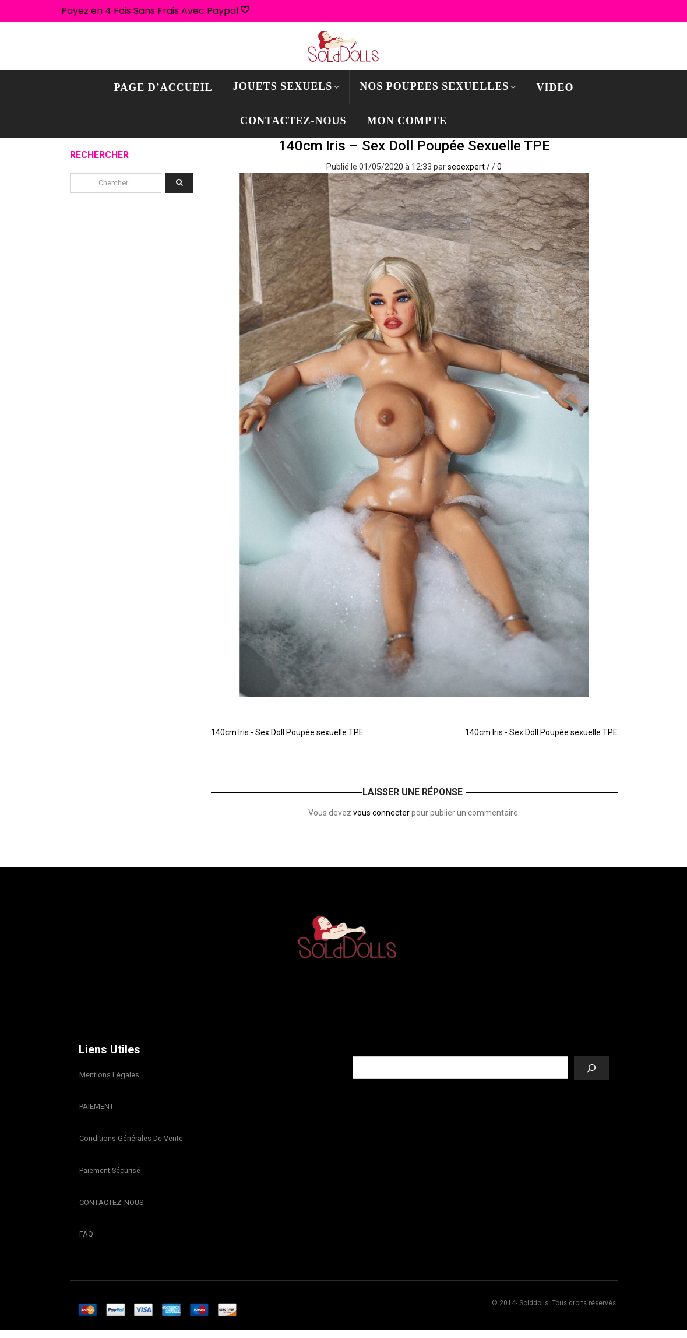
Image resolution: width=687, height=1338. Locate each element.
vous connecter (381, 812)
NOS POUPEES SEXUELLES (434, 86)
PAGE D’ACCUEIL (163, 87)
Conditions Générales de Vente (130, 1141)
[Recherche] (591, 1068)
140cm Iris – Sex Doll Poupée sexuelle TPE (414, 146)
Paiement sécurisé (109, 1175)
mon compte (407, 121)
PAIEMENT (96, 1108)
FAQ (86, 1241)
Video (554, 87)
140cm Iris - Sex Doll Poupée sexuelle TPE (287, 732)
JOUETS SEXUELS (283, 86)
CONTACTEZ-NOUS (293, 121)
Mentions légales (109, 1075)
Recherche (481, 1047)
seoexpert (466, 166)
